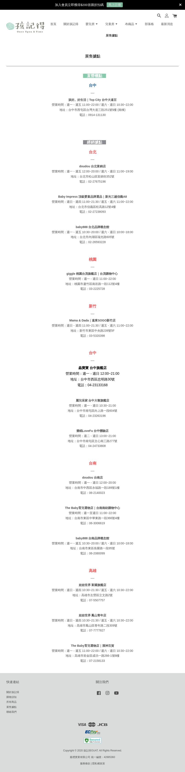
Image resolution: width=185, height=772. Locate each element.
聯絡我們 (11, 711)
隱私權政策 (98, 763)
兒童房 (111, 24)
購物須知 (11, 697)
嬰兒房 (92, 24)
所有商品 (11, 701)
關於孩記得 (71, 24)
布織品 (131, 24)
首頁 (53, 24)
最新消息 (167, 24)
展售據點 (112, 35)
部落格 (149, 24)
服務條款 (85, 763)
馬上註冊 (114, 5)
